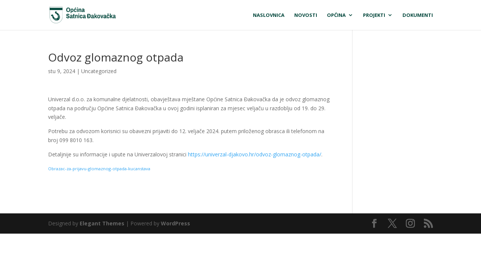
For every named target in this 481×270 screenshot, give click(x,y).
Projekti (374, 15)
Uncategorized (98, 71)
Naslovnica (268, 15)
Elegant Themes (102, 223)
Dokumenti (417, 15)
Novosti (305, 15)
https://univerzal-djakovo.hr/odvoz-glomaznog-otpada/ (254, 154)
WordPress (175, 223)
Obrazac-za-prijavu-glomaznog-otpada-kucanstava (99, 168)
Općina (336, 15)
